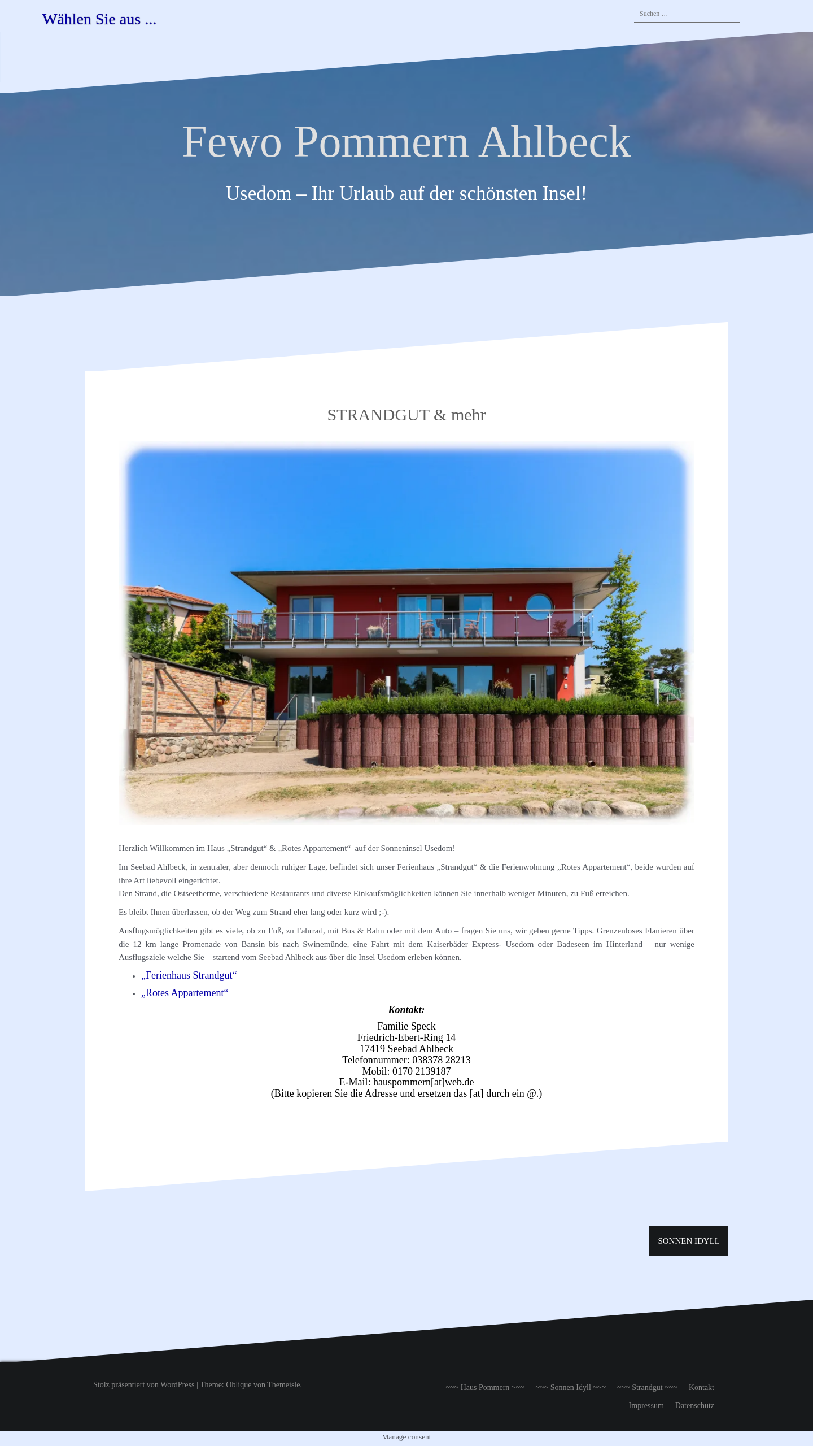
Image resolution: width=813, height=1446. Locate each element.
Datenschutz (694, 1405)
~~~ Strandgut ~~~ (647, 1387)
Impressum (646, 1405)
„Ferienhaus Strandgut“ (189, 975)
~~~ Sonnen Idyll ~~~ (571, 1387)
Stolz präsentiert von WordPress (143, 1384)
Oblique (238, 1384)
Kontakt (701, 1387)
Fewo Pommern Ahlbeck (406, 141)
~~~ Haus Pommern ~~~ (484, 1387)
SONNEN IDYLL (689, 1240)
